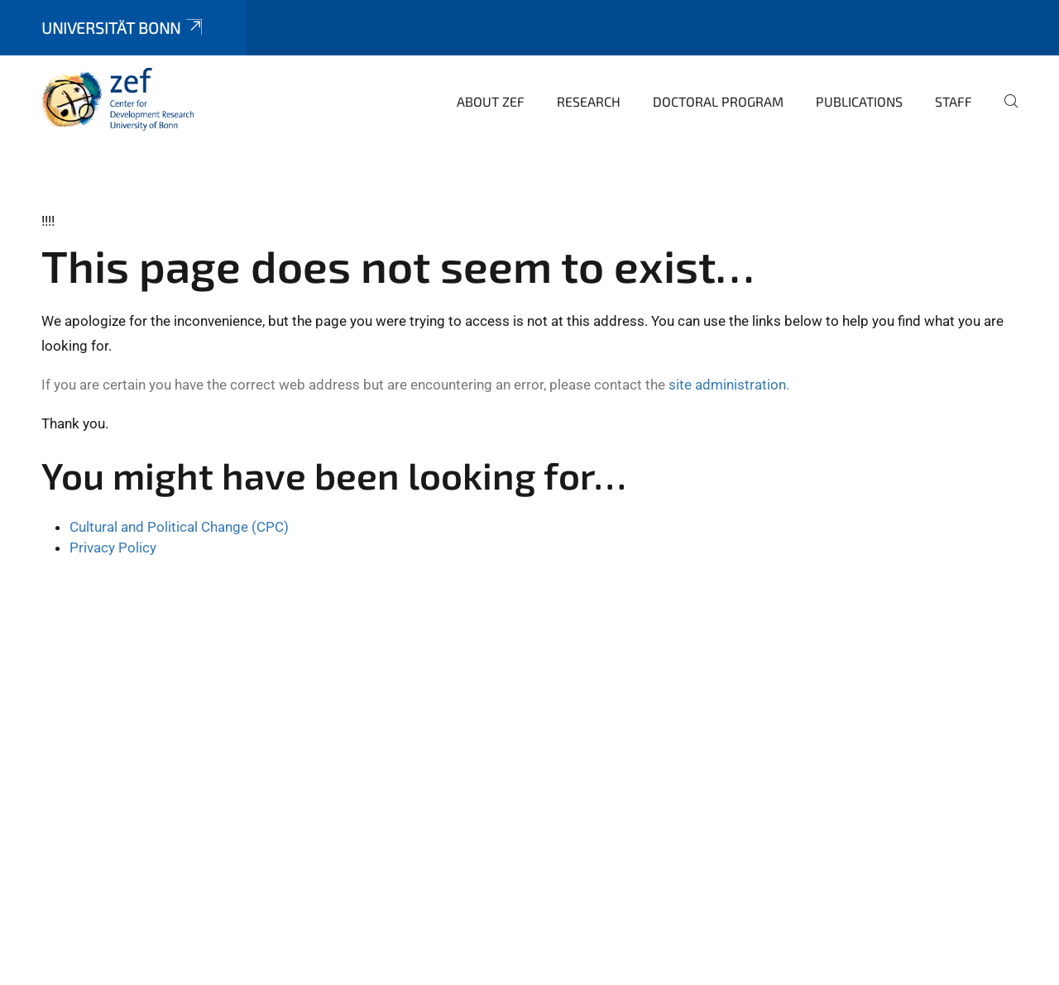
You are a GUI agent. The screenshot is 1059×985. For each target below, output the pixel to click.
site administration (727, 384)
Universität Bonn (123, 27)
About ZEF (491, 101)
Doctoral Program (718, 101)
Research (589, 101)
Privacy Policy (112, 547)
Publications (859, 101)
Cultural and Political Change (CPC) (179, 527)
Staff (953, 101)
